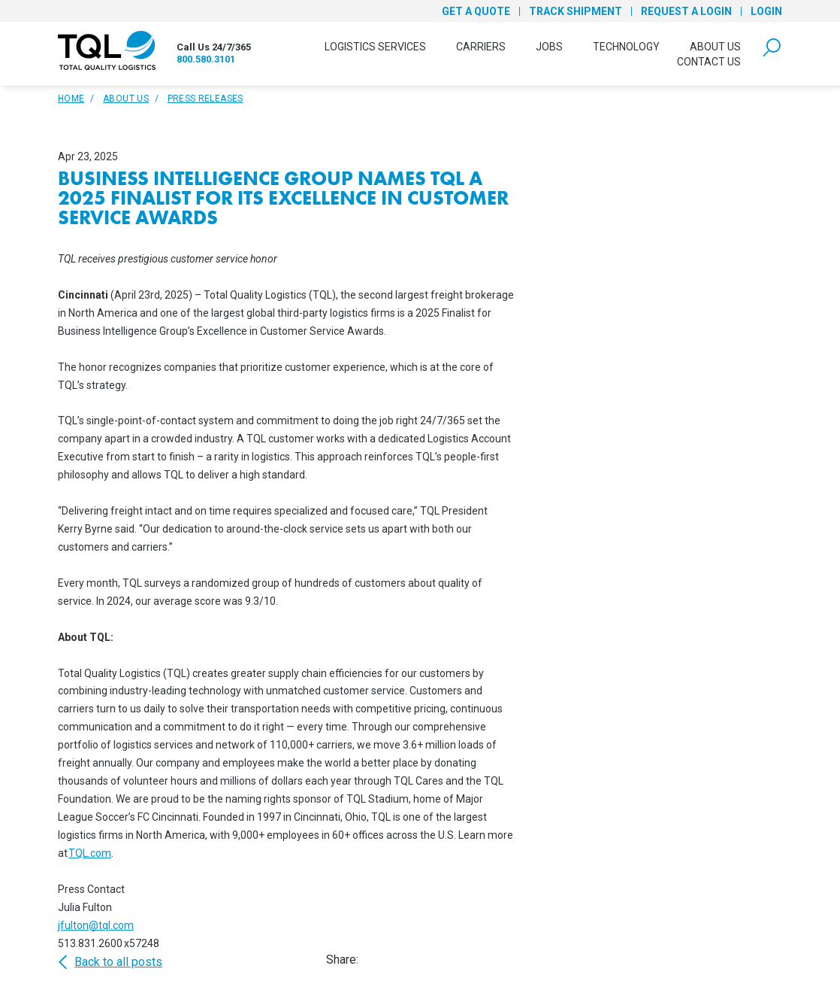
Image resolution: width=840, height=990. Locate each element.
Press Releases (205, 98)
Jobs (549, 47)
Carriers (481, 47)
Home (71, 98)
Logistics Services (375, 47)
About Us (715, 47)
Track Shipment (575, 11)
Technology (626, 47)
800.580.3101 (206, 59)
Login (766, 11)
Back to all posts (110, 962)
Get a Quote (476, 11)
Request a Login (686, 11)
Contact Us (709, 62)
